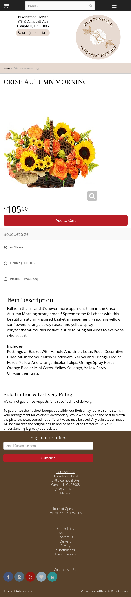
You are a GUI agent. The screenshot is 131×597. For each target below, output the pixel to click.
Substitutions (65, 550)
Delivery (65, 541)
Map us (65, 493)
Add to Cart (65, 220)
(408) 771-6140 (32, 32)
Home (6, 68)
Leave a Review (65, 554)
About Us (65, 533)
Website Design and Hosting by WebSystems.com (104, 591)
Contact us (65, 537)
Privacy (66, 545)
